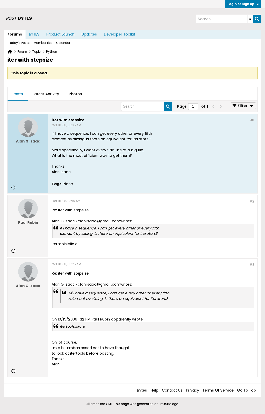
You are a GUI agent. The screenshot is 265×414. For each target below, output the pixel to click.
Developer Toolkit (119, 34)
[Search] (224, 19)
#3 (251, 265)
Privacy (192, 390)
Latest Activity (46, 93)
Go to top (246, 390)
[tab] (18, 94)
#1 (252, 120)
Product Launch (60, 34)
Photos (75, 93)
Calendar (63, 43)
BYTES (34, 34)
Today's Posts (19, 43)
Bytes (142, 390)
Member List (43, 43)
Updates (89, 34)
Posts (17, 93)
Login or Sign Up (243, 4)
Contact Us (172, 390)
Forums (15, 34)
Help (154, 390)
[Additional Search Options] (250, 19)
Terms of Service (218, 390)
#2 (251, 201)
